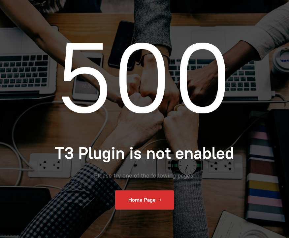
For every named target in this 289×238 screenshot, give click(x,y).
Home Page (144, 200)
